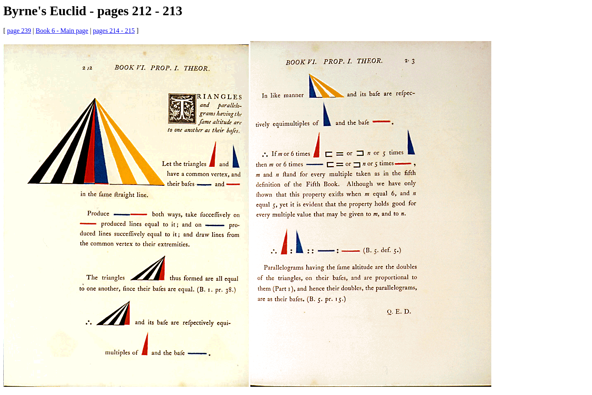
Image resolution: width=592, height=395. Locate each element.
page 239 (19, 30)
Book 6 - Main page (62, 30)
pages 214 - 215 (114, 30)
